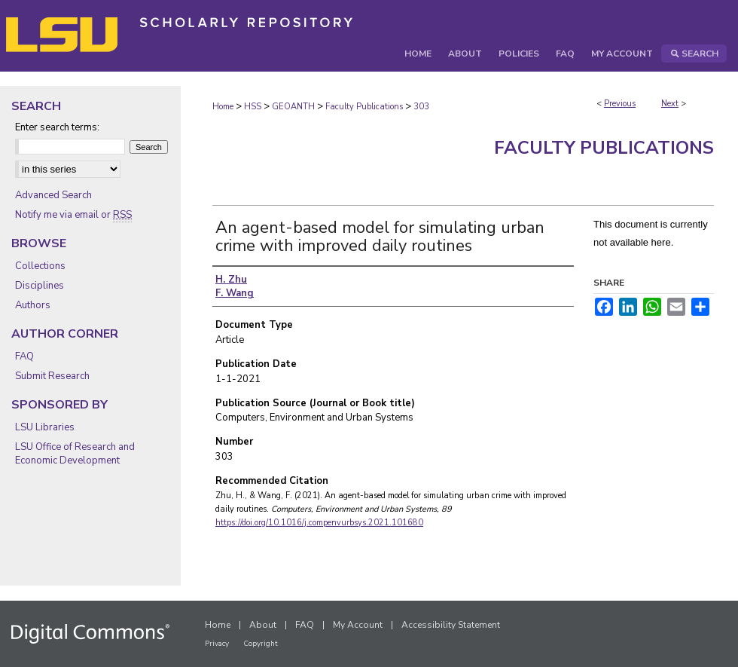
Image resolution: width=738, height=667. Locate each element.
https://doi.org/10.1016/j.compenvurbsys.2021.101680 (319, 522)
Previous (620, 103)
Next (670, 103)
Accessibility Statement (450, 625)
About (262, 625)
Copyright (260, 643)
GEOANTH (293, 106)
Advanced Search (53, 195)
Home (222, 106)
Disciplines (39, 285)
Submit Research (52, 376)
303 (421, 106)
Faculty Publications (364, 106)
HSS (252, 106)
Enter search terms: (57, 127)
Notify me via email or (73, 215)
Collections (40, 266)
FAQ (24, 356)
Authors (32, 305)
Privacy (217, 643)
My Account (358, 625)
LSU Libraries (45, 427)
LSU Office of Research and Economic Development (75, 453)
